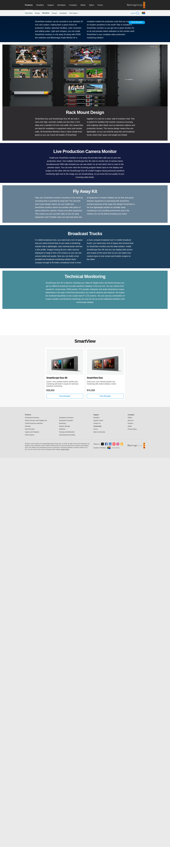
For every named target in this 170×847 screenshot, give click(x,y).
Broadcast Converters (66, 809)
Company (73, 5)
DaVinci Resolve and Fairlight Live (36, 809)
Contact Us (97, 812)
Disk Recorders (30, 818)
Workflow (45, 13)
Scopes (54, 13)
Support (50, 5)
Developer (61, 5)
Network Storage (64, 815)
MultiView (62, 818)
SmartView (28, 13)
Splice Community (99, 821)
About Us (131, 809)
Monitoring (62, 812)
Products (29, 5)
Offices (130, 807)
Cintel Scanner (29, 824)
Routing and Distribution (67, 821)
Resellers (40, 5)
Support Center (98, 809)
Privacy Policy (132, 818)
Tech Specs (73, 13)
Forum (100, 5)
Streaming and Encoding (67, 824)
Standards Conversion (66, 807)
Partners (130, 812)
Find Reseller (136, 22)
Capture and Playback (32, 821)
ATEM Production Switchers (34, 812)
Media (83, 5)
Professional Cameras (32, 807)
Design (37, 13)
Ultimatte (28, 815)
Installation (63, 13)
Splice (91, 5)
